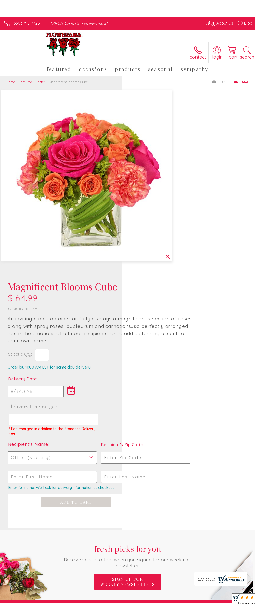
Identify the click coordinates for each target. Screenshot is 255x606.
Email (242, 82)
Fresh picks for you (127, 379)
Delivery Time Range (153, 230)
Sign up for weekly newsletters (127, 405)
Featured (25, 82)
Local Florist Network (202, 601)
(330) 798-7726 (26, 23)
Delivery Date (144, 202)
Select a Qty (141, 177)
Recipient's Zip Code (211, 268)
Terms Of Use (136, 601)
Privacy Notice (166, 601)
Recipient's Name (149, 268)
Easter (40, 82)
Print (220, 82)
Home (10, 82)
